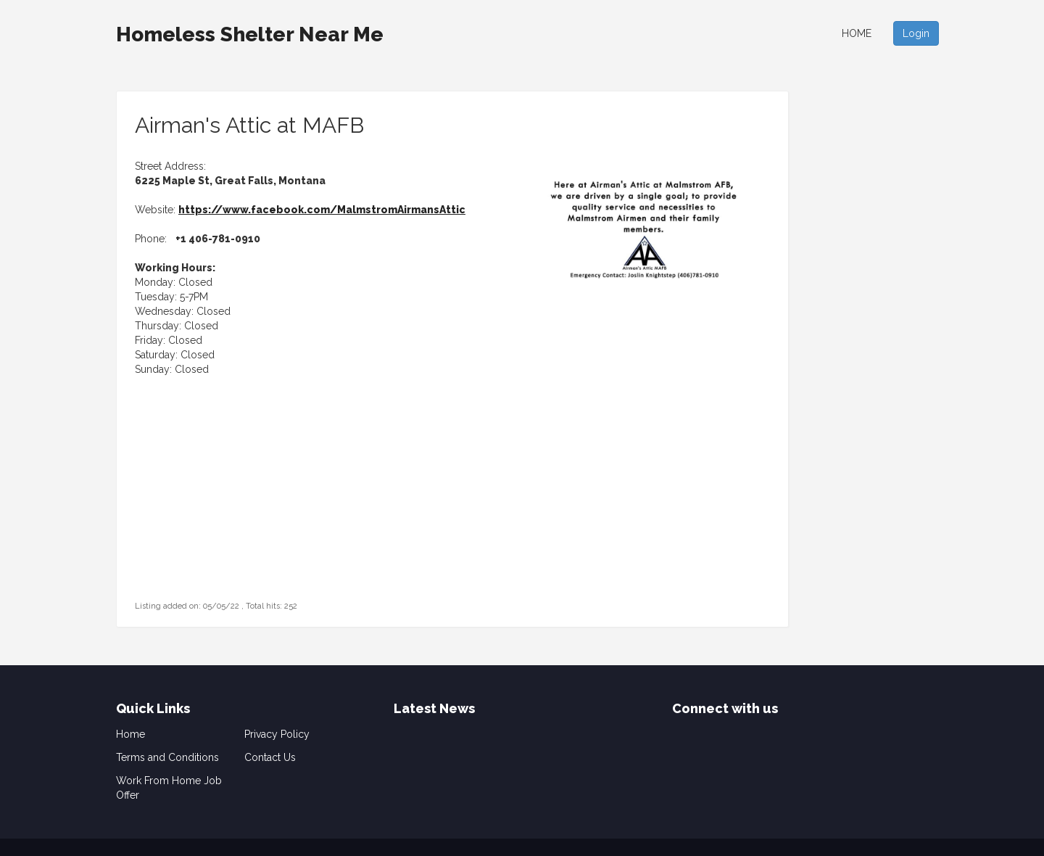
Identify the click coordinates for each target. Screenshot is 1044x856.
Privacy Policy (277, 734)
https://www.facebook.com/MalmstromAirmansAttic (321, 209)
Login (916, 33)
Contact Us (270, 757)
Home (856, 33)
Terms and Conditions (167, 757)
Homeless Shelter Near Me (250, 34)
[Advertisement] (225, 507)
